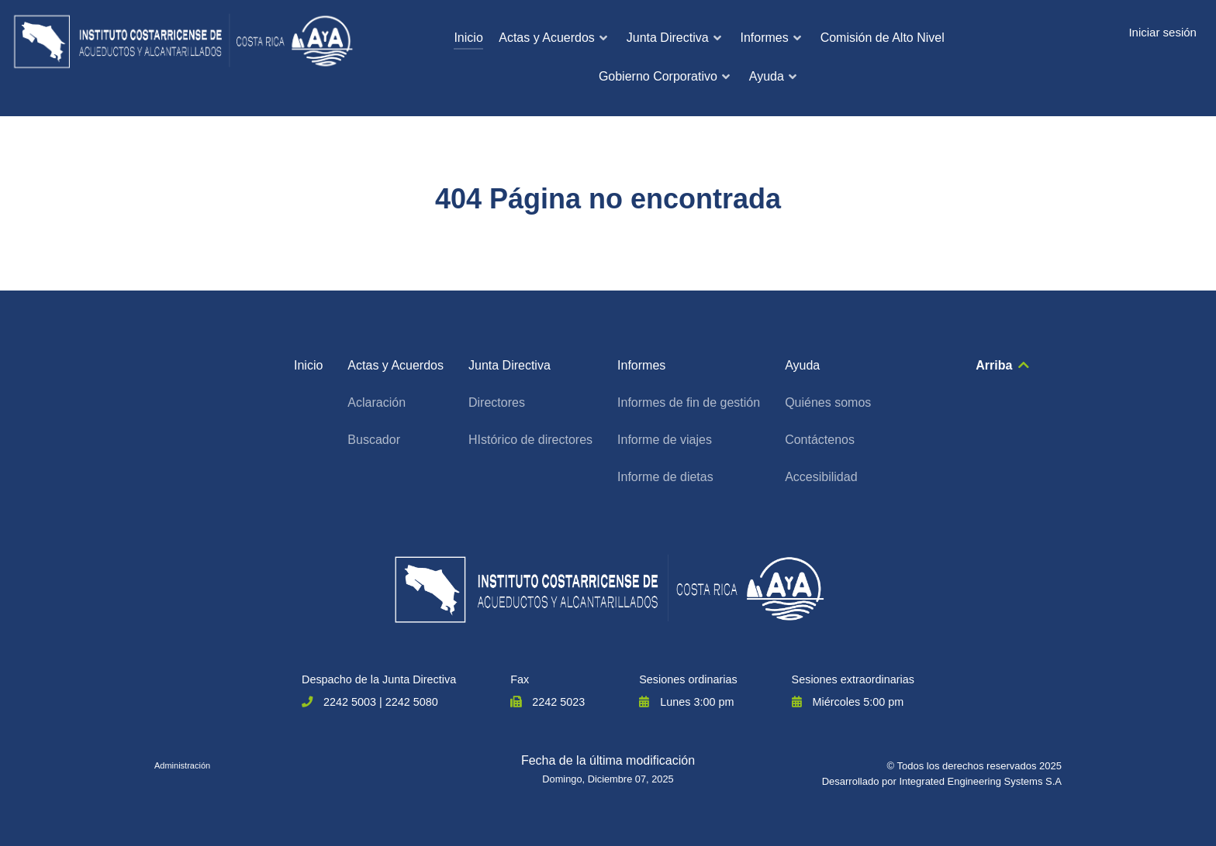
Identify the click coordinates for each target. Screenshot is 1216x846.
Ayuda (802, 365)
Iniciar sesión (1162, 32)
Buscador (373, 439)
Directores (496, 402)
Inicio (308, 365)
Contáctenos (820, 439)
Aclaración (376, 402)
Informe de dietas (665, 476)
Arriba (1003, 365)
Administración (182, 765)
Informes (641, 365)
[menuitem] (468, 39)
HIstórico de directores (530, 439)
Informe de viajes (664, 439)
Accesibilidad (821, 476)
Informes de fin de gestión (688, 402)
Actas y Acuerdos (395, 365)
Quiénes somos (828, 402)
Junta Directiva (509, 365)
